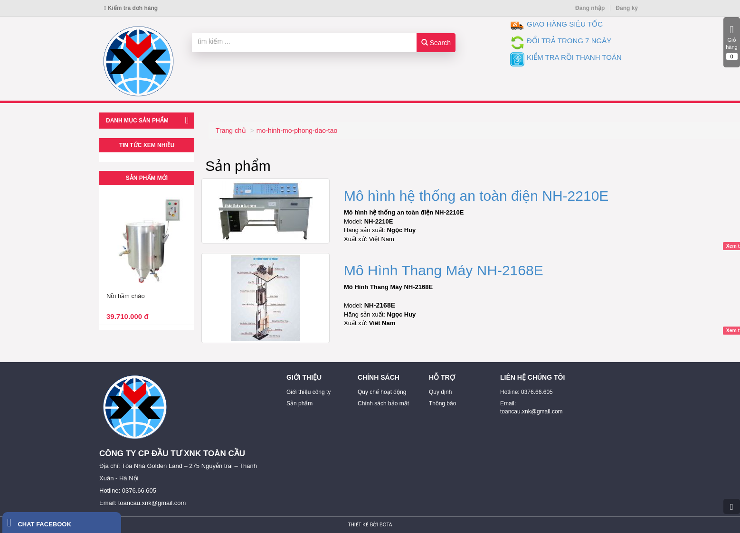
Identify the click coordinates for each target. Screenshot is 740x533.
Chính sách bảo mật (383, 403)
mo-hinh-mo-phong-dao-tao (296, 130)
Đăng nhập (590, 8)
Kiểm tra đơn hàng (131, 8)
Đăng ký (627, 8)
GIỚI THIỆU (304, 377)
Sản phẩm (299, 403)
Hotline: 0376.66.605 (526, 392)
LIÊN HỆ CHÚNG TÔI (532, 377)
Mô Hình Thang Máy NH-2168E (443, 270)
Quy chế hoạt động (382, 392)
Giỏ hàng (731, 42)
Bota (385, 524)
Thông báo (442, 403)
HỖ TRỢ (442, 377)
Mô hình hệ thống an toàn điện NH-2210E (476, 196)
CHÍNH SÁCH (378, 377)
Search (436, 43)
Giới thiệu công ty (308, 392)
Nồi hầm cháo (125, 295)
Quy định (440, 392)
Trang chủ (231, 130)
